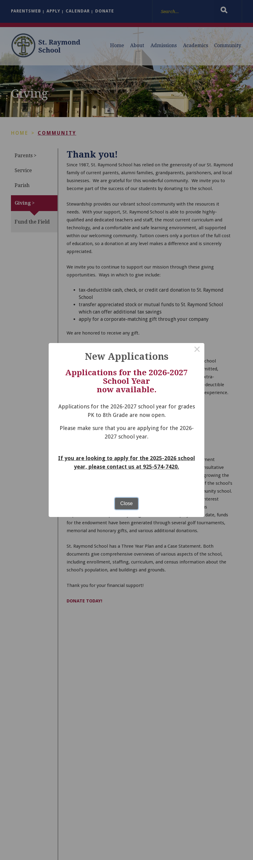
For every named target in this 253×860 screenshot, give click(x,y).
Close (126, 503)
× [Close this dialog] (197, 350)
